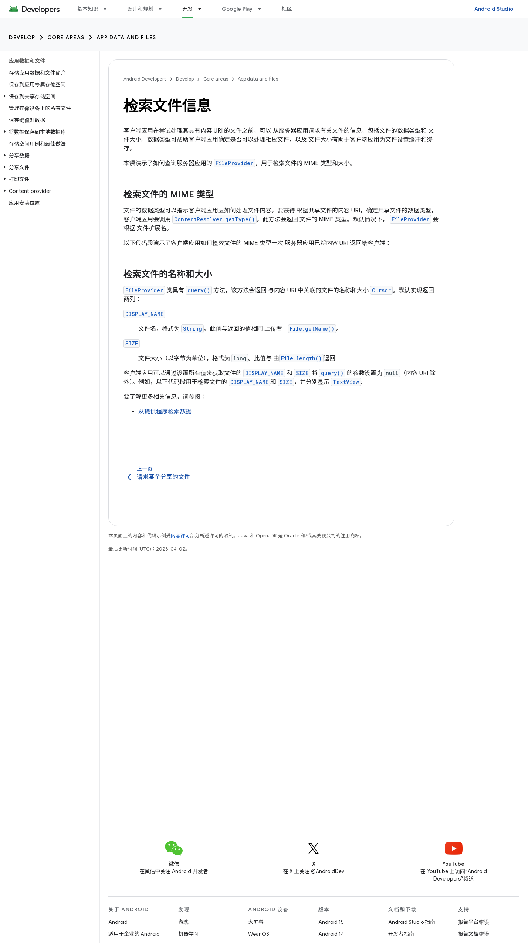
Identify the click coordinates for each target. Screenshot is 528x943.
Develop (22, 37)
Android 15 (331, 922)
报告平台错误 (473, 922)
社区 (287, 9)
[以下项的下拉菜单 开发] (203, 9)
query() (198, 290)
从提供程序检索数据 (165, 411)
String (192, 328)
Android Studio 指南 (411, 922)
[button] (48, 96)
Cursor (381, 290)
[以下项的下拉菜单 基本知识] (108, 9)
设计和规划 (140, 9)
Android (118, 922)
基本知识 (87, 9)
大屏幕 (256, 922)
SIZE (131, 343)
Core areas (66, 37)
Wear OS (258, 933)
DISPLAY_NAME (144, 313)
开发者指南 (401, 933)
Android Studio (494, 9)
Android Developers (144, 79)
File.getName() (312, 328)
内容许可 (180, 535)
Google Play (237, 9)
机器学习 (188, 933)
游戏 (183, 922)
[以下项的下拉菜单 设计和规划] (163, 9)
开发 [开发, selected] (187, 9)
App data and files (126, 37)
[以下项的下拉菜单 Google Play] (263, 9)
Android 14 (331, 933)
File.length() (301, 358)
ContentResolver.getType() (214, 219)
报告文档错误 (473, 933)
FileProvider (234, 163)
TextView (346, 381)
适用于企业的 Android (134, 933)
